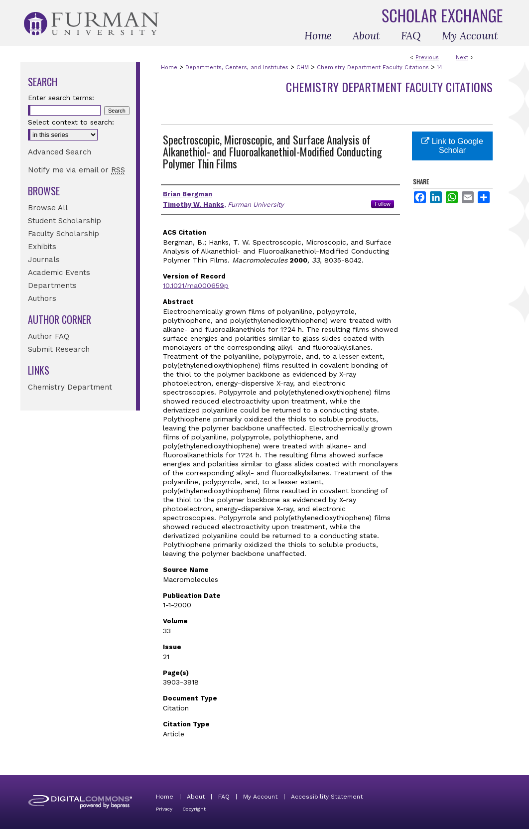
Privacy (164, 809)
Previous (427, 57)
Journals (44, 259)
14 (439, 67)
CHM (302, 67)
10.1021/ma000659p (196, 285)
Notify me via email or (76, 169)
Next (462, 57)
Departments (52, 285)
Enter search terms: (61, 98)
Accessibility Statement (327, 796)
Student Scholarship (64, 220)
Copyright (194, 809)
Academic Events (59, 272)
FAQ (224, 796)
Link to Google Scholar (452, 145)
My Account (260, 796)
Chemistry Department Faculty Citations (373, 67)
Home (169, 67)
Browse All (48, 207)
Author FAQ (48, 336)
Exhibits (42, 246)
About (196, 796)
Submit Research (59, 349)
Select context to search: (71, 122)
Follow (383, 204)
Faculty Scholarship (63, 233)
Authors (42, 298)
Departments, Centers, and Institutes (236, 67)
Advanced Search (59, 151)
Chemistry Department (70, 387)
